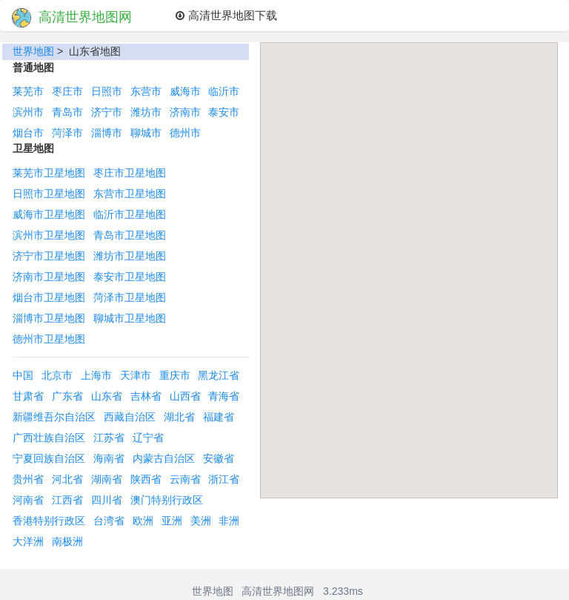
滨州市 (28, 112)
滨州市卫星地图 (49, 235)
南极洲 (67, 541)
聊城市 (146, 133)
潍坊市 (146, 112)
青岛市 (67, 112)
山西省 (185, 396)
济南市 (185, 112)
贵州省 (28, 479)
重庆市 (174, 375)
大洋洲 (28, 541)
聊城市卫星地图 (129, 318)
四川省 (106, 500)
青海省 (223, 396)
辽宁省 (148, 438)
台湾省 (108, 521)
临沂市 (223, 91)
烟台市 (28, 133)
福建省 (218, 417)
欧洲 (143, 521)
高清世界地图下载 (226, 15)
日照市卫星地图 (49, 194)
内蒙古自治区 (164, 458)
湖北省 (179, 417)
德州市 (185, 133)
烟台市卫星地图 (49, 297)
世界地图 (33, 51)
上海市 (96, 375)
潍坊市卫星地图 (129, 256)
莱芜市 (28, 91)
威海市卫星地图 (49, 214)
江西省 (67, 500)
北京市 (57, 375)
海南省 (108, 458)
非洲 (229, 521)
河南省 (28, 500)
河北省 (67, 479)
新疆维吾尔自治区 (54, 417)
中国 (23, 375)
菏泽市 (67, 133)
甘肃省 (28, 396)
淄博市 (106, 133)
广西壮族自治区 (49, 438)
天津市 (135, 375)
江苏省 (108, 438)
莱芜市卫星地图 (49, 173)
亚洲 (172, 521)
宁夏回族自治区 (49, 458)
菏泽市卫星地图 (129, 297)
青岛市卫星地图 (129, 235)
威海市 (185, 91)
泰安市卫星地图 (129, 277)
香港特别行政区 (49, 521)
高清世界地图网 (72, 17)
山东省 (106, 396)
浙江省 (223, 479)
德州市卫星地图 (49, 339)
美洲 (200, 521)
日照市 (106, 91)
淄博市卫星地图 (49, 318)
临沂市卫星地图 (129, 214)
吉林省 (146, 396)
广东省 (67, 396)
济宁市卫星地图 (49, 256)
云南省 (185, 479)
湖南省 (106, 479)
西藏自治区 (130, 417)
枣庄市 (67, 91)
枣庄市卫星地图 (129, 173)
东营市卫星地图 (129, 194)
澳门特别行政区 (166, 500)
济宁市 (106, 112)
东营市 (146, 91)
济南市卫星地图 (49, 277)
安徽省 (218, 458)
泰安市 (223, 112)
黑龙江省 (218, 375)
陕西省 (146, 479)
